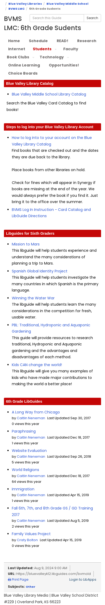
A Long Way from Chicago (36, 412)
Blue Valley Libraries (25, 4)
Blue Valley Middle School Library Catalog (49, 94)
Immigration (23, 489)
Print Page (18, 579)
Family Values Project (31, 533)
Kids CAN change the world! (37, 364)
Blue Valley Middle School (67, 4)
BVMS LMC (16, 9)
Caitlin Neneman (31, 418)
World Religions (25, 469)
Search (92, 18)
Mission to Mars (26, 244)
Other (30, 587)
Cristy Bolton (27, 540)
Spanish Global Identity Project (39, 271)
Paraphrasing (24, 431)
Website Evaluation (29, 450)
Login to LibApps (82, 579)
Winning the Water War (33, 298)
